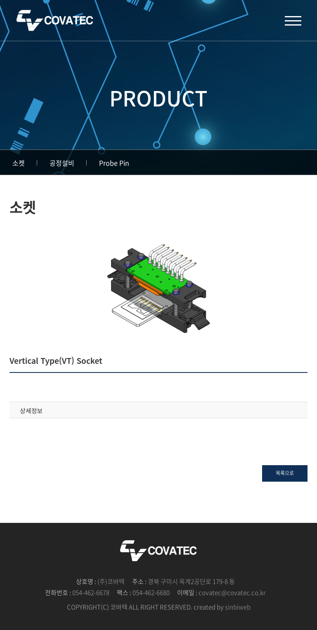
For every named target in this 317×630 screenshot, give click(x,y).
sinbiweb (238, 606)
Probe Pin (114, 163)
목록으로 (285, 473)
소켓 (18, 163)
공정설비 (62, 163)
